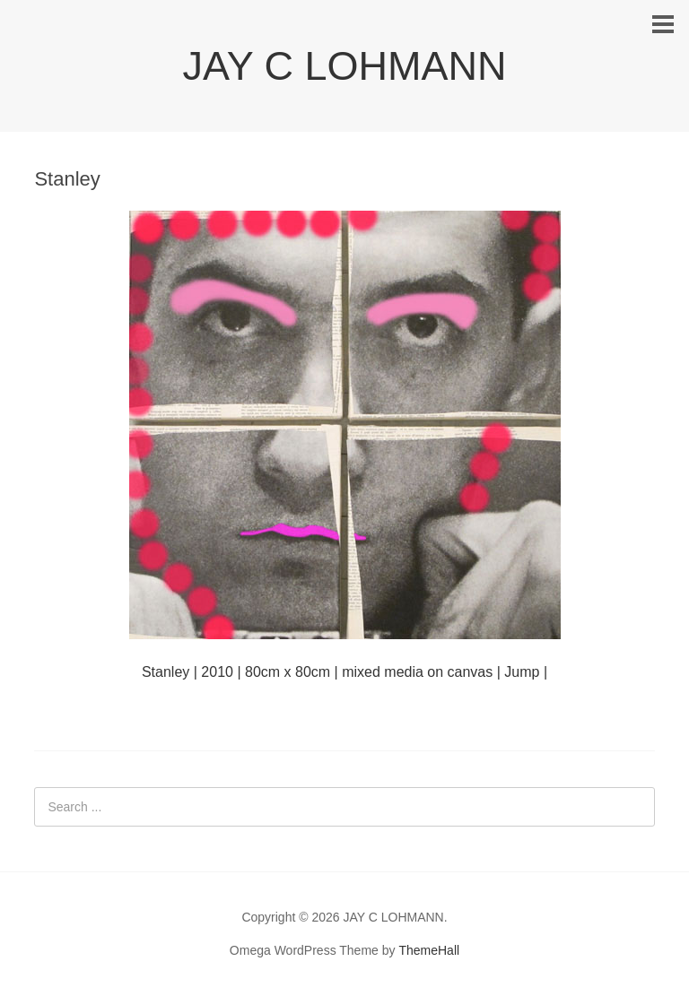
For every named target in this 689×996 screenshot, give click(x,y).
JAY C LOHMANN (345, 66)
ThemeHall (428, 950)
